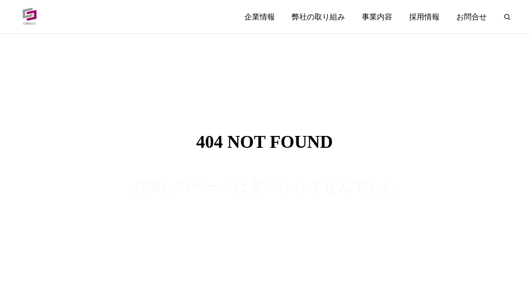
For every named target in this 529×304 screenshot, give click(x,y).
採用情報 (424, 17)
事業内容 (377, 17)
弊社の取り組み (318, 17)
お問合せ (471, 17)
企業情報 (259, 17)
